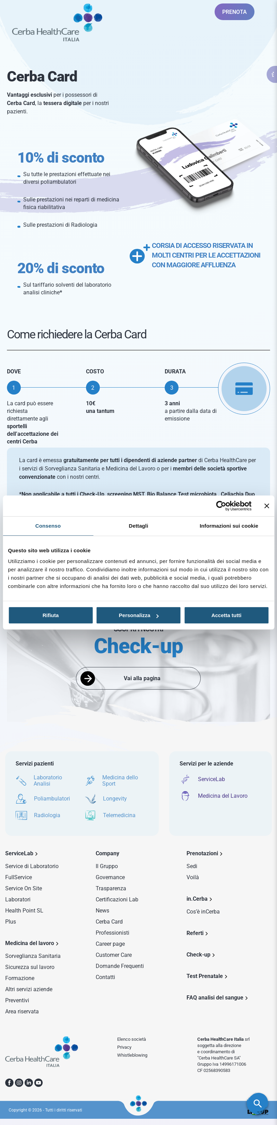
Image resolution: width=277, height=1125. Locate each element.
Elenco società (131, 1039)
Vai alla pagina (142, 678)
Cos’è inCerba (203, 911)
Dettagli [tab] (138, 526)
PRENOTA (234, 12)
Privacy (124, 1047)
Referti (195, 933)
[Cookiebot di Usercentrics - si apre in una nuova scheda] (221, 506)
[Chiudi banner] (266, 505)
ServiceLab (19, 853)
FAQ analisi (215, 997)
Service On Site (23, 888)
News (102, 910)
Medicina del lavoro (29, 943)
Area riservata (22, 1011)
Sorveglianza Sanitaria (33, 956)
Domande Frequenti (120, 966)
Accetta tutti (226, 615)
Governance (110, 877)
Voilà (193, 877)
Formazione (19, 978)
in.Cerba (197, 898)
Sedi (192, 866)
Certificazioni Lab (117, 899)
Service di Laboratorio (32, 866)
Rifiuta (51, 615)
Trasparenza (111, 888)
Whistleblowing (132, 1055)
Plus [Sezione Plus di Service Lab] (10, 921)
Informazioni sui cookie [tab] (229, 526)
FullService (18, 877)
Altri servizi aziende (28, 989)
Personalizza (139, 615)
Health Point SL (24, 910)
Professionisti (112, 932)
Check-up (198, 954)
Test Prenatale (205, 976)
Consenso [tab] (48, 526)
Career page (110, 944)
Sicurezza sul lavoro (29, 967)
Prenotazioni (202, 853)
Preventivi (17, 1000)
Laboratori (18, 899)
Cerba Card (109, 921)
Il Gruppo (107, 866)
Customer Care (114, 955)
